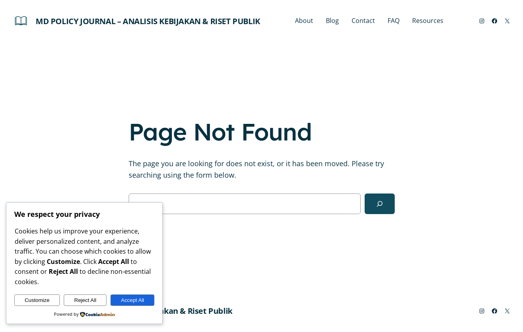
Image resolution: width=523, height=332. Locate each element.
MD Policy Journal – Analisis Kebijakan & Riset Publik (148, 21)
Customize (37, 300)
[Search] (380, 204)
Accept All (133, 300)
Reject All (85, 300)
